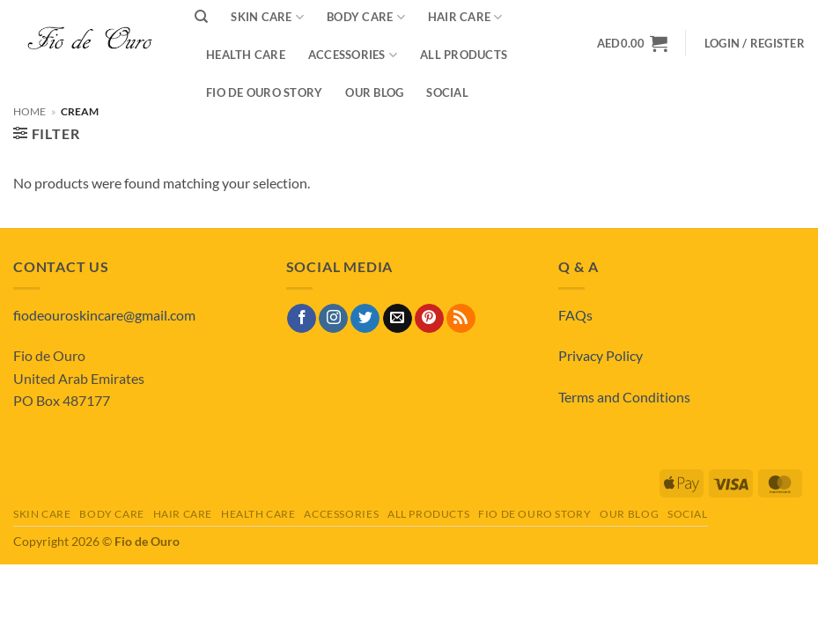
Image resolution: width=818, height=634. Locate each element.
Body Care (111, 513)
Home (29, 111)
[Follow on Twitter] (365, 319)
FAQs (575, 314)
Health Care (245, 55)
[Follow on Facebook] (301, 319)
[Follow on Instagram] (333, 319)
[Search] (201, 16)
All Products (463, 55)
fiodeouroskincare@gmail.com (104, 314)
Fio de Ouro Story (264, 92)
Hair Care (183, 513)
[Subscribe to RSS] (460, 319)
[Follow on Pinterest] (429, 319)
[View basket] (632, 43)
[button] (754, 44)
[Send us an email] (397, 319)
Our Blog (374, 92)
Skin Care (42, 513)
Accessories (352, 55)
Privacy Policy (600, 355)
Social (447, 92)
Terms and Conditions (624, 396)
